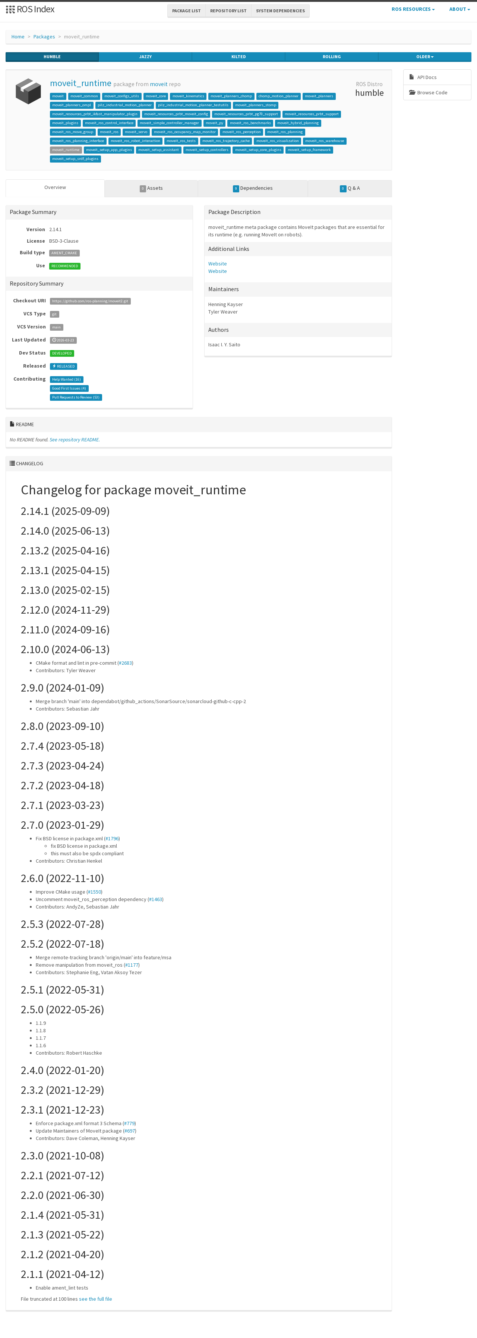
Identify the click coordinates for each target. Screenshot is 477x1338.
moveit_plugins (65, 122)
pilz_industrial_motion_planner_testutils (193, 105)
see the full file (95, 1298)
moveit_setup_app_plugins (109, 149)
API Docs (423, 77)
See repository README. (75, 439)
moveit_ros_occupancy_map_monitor (185, 131)
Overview (55, 187)
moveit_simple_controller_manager (169, 122)
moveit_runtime (80, 83)
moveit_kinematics (188, 96)
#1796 (112, 838)
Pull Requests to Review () (75, 397)
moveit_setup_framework (309, 149)
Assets (151, 188)
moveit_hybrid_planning (298, 122)
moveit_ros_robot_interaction (135, 140)
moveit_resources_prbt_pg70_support (246, 113)
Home (18, 36)
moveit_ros (109, 131)
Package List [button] (186, 10)
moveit (159, 84)
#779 (129, 1123)
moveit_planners (319, 96)
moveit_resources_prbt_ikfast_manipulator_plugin (95, 113)
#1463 (155, 898)
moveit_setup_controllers (207, 149)
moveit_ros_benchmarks (250, 122)
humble (52, 57)
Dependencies (253, 188)
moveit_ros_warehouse (324, 140)
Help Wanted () (66, 379)
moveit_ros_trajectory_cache (226, 140)
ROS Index (30, 9)
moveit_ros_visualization (277, 140)
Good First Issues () (69, 388)
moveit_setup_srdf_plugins (75, 158)
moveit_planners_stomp (255, 105)
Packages (44, 36)
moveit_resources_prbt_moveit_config (176, 113)
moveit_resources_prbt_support (312, 113)
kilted (238, 57)
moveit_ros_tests (181, 140)
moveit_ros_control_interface (109, 122)
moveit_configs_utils (121, 96)
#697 (129, 1130)
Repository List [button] (228, 10)
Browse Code (428, 92)
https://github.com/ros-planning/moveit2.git (90, 301)
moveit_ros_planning (285, 131)
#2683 (125, 662)
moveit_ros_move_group (72, 131)
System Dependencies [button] (280, 10)
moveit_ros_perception (241, 131)
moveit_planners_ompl (71, 105)
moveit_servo (136, 131)
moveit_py (214, 122)
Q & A (350, 188)
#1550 (94, 891)
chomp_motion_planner (278, 96)
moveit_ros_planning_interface (78, 140)
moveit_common (84, 96)
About (459, 9)
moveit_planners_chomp (231, 96)
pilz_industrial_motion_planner (125, 105)
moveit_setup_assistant (158, 149)
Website (217, 263)
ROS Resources (413, 9)
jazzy (145, 57)
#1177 (131, 964)
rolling (332, 57)
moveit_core (156, 96)
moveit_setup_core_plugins (258, 149)
